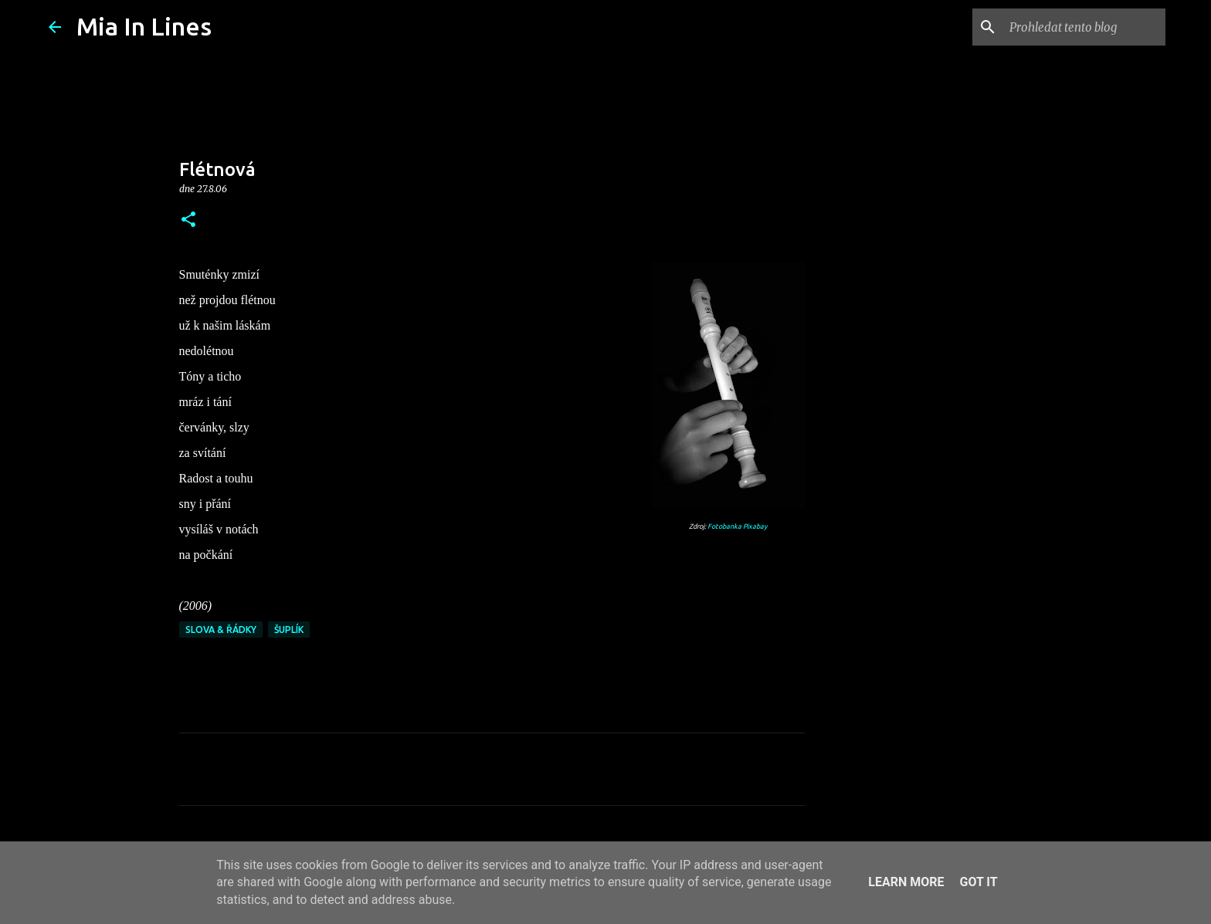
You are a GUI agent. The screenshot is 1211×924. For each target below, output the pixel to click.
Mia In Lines (144, 26)
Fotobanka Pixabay (737, 526)
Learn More (906, 882)
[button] (188, 220)
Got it (978, 882)
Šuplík (289, 629)
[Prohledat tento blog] (1084, 27)
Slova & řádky (220, 629)
